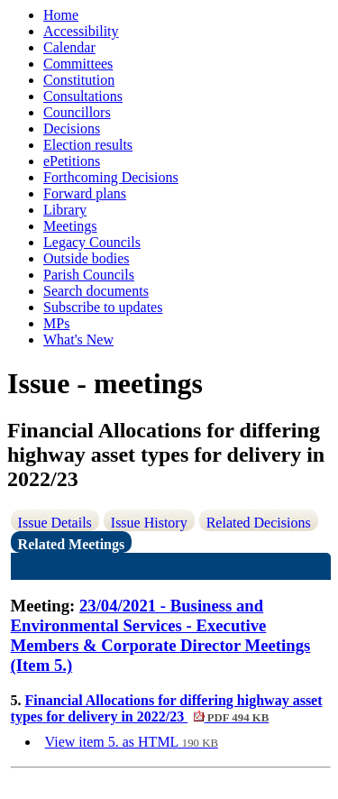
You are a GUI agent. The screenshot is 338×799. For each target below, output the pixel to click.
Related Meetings (71, 544)
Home (60, 15)
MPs (56, 323)
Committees (78, 63)
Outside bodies (86, 258)
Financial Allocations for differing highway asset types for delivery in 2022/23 (167, 708)
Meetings (70, 226)
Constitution (78, 79)
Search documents (96, 290)
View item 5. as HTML (131, 741)
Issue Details (55, 522)
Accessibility (81, 31)
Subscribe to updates (102, 307)
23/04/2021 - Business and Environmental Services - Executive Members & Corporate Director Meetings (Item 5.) (161, 635)
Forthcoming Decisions (110, 177)
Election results (87, 144)
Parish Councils (88, 274)
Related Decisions (258, 522)
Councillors (77, 112)
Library (65, 209)
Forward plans (84, 193)
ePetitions (71, 161)
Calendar (69, 47)
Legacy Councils (92, 242)
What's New (78, 339)
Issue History (149, 522)
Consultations (83, 96)
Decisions (71, 128)
